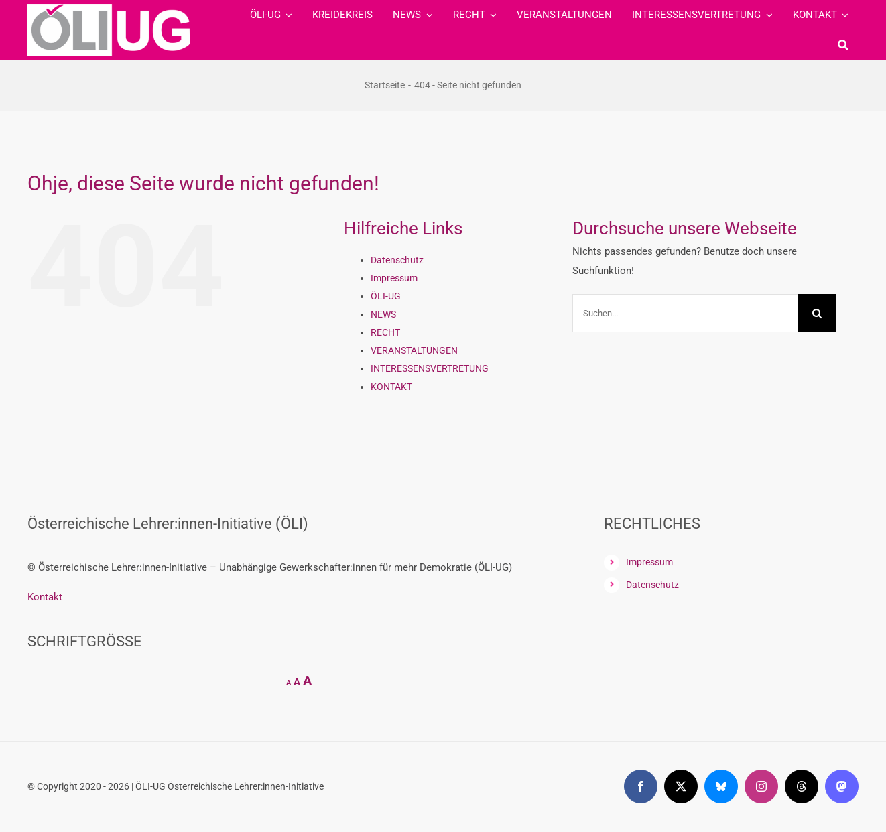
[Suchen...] (685, 313)
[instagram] (761, 786)
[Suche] (843, 44)
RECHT (385, 332)
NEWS (383, 314)
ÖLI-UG (386, 296)
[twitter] (681, 786)
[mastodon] (842, 786)
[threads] (801, 786)
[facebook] (640, 786)
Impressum (394, 278)
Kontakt (44, 597)
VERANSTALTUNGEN (414, 350)
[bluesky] (721, 786)
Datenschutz (397, 260)
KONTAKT (391, 386)
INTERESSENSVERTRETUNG (430, 368)
